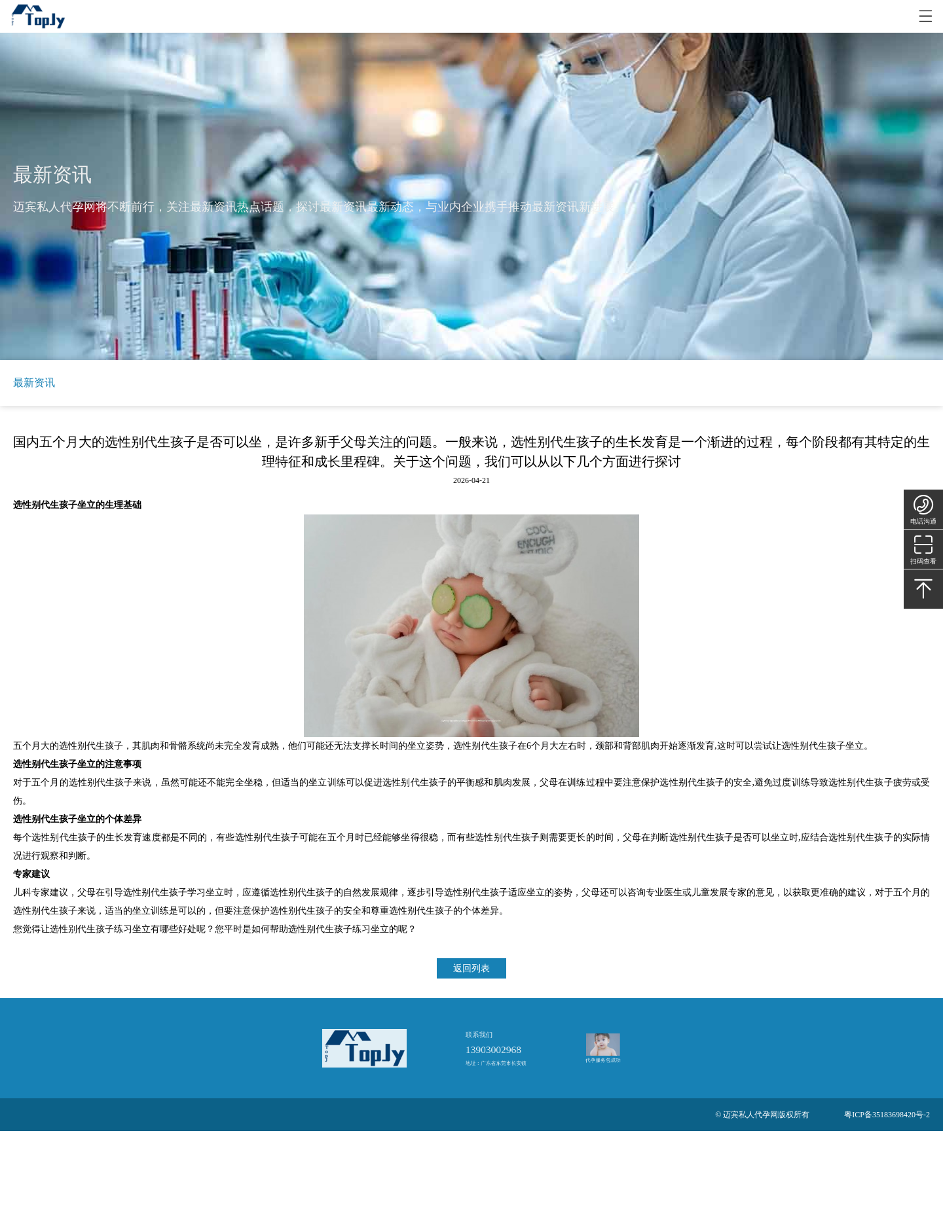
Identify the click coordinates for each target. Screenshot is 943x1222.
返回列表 (471, 968)
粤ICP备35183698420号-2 (887, 1114)
